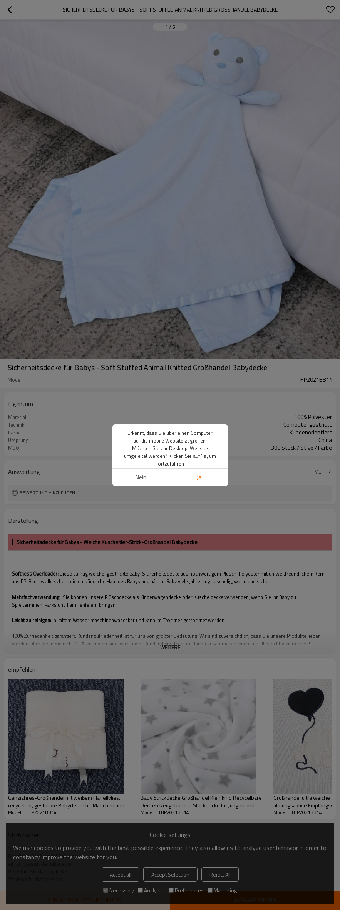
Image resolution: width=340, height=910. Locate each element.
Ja (199, 477)
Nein (141, 477)
